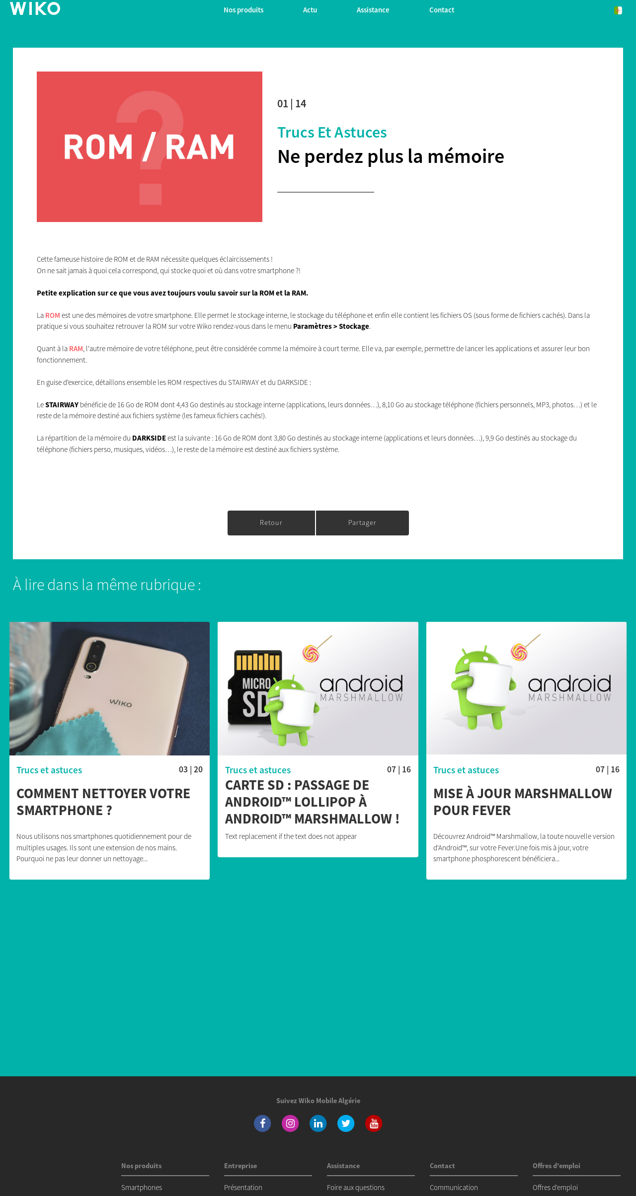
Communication (454, 1187)
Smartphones (141, 1187)
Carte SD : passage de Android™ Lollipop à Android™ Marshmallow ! (312, 802)
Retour (271, 522)
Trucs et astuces (332, 132)
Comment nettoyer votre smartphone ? (103, 802)
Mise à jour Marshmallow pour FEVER (522, 802)
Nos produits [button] (243, 9)
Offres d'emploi (555, 1187)
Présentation (243, 1187)
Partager (362, 522)
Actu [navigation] (310, 9)
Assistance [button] (373, 9)
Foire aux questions (356, 1187)
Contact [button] (441, 9)
